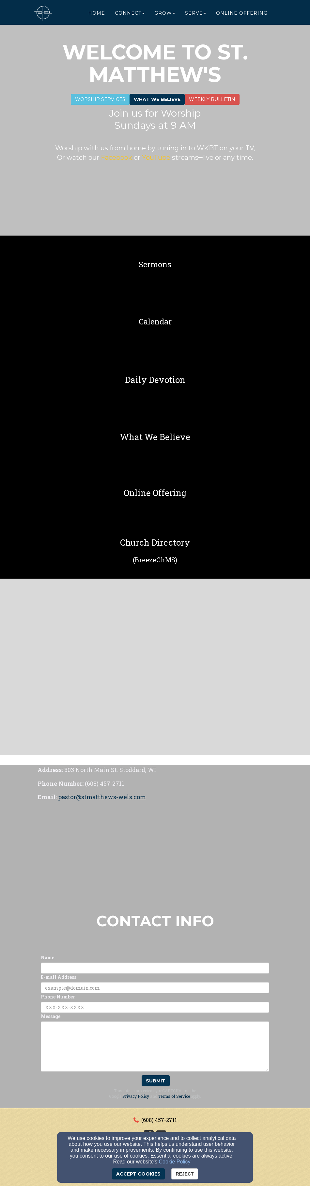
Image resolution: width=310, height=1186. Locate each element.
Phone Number (58, 997)
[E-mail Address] (155, 987)
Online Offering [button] (242, 14)
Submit (155, 1081)
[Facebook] (117, 158)
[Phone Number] (155, 1007)
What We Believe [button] (157, 99)
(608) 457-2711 (159, 1119)
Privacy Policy (135, 1096)
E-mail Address (58, 977)
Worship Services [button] (100, 99)
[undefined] (155, 264)
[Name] (155, 968)
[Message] (155, 1046)
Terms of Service (174, 1096)
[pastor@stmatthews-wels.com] (102, 797)
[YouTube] (155, 158)
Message (50, 1016)
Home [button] (96, 14)
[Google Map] (155, 853)
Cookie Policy (175, 1161)
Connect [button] (130, 14)
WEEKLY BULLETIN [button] (212, 99)
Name (47, 957)
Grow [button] (164, 14)
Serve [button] (195, 14)
